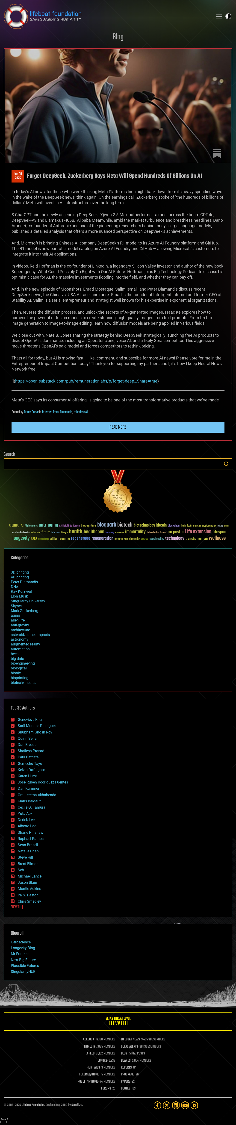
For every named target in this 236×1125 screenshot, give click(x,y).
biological (19, 668)
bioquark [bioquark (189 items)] (106, 525)
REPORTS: (127, 1068)
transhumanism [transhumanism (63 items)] (197, 538)
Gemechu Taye (30, 763)
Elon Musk (19, 596)
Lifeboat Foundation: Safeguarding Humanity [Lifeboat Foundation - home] (106, 16)
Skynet (16, 606)
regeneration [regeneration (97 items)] (102, 538)
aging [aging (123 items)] (14, 525)
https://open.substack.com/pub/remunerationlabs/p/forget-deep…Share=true (86, 381)
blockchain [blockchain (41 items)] (174, 526)
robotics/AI (81, 412)
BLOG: (124, 1054)
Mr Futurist (20, 954)
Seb (21, 870)
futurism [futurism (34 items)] (55, 532)
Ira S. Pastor (28, 895)
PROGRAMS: (128, 1075)
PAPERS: (126, 1082)
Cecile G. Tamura (31, 807)
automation (20, 649)
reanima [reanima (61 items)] (64, 538)
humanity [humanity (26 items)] (110, 532)
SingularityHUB (23, 971)
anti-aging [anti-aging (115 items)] (48, 525)
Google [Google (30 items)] (64, 532)
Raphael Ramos (31, 838)
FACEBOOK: (88, 1040)
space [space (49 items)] (144, 539)
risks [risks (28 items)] (126, 539)
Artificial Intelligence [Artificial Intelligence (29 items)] (69, 525)
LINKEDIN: (90, 1047)
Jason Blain (27, 882)
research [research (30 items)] (119, 539)
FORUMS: (106, 1089)
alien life (18, 620)
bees (14, 654)
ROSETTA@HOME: (88, 1082)
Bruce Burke (31, 412)
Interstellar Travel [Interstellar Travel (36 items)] (156, 532)
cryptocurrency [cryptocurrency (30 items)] (209, 525)
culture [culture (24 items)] (220, 526)
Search (226, 463)
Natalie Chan (28, 851)
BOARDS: (126, 1061)
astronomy (19, 639)
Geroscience (21, 942)
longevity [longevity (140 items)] (21, 538)
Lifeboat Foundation (33, 1105)
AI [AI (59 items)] (22, 526)
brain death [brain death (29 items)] (186, 525)
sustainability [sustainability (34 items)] (157, 539)
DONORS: (102, 1061)
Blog (118, 37)
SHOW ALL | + (18, 907)
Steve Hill (25, 857)
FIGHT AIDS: (93, 1068)
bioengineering (23, 663)
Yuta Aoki (25, 813)
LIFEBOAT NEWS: (131, 1040)
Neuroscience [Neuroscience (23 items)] (43, 539)
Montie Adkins (29, 888)
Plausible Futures (25, 965)
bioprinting (19, 678)
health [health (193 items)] (76, 531)
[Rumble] (194, 1105)
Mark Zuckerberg (24, 611)
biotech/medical (24, 682)
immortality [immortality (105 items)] (135, 532)
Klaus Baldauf (29, 801)
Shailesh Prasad (31, 751)
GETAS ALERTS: (130, 1047)
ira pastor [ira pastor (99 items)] (176, 532)
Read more (118, 427)
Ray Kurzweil (21, 591)
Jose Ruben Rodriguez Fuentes (43, 782)
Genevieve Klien (30, 719)
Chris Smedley (29, 901)
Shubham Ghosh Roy (35, 732)
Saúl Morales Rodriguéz (37, 726)
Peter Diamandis (62, 412)
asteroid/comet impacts (30, 635)
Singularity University (28, 601)
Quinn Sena (27, 738)
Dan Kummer (28, 788)
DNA (14, 587)
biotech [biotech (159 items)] (125, 525)
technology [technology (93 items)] (174, 538)
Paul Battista (28, 757)
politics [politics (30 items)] (53, 539)
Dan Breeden (28, 744)
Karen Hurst (27, 776)
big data (17, 659)
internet (47, 412)
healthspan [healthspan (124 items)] (94, 532)
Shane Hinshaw (30, 832)
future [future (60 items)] (45, 532)
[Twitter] (166, 1105)
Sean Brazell (28, 845)
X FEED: (90, 1054)
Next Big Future (23, 960)
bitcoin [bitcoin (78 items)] (161, 525)
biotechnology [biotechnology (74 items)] (144, 525)
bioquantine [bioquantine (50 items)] (88, 525)
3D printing (20, 572)
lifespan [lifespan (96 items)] (219, 532)
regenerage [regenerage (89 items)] (80, 538)
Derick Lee (26, 820)
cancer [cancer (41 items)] (197, 526)
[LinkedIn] (176, 1105)
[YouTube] (185, 1105)
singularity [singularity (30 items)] (134, 539)
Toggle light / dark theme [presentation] (228, 16)
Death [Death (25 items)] (226, 526)
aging (15, 615)
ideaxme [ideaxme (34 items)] (119, 532)
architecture (20, 630)
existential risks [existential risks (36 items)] (21, 532)
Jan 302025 (18, 176)
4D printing (20, 577)
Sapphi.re (76, 1105)
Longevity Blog (23, 948)
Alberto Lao (27, 826)
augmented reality (25, 644)
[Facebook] (157, 1105)
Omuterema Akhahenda (37, 795)
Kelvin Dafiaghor (31, 770)
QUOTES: (126, 1089)
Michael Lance (29, 876)
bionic (16, 673)
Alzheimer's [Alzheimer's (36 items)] (31, 526)
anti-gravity (20, 625)
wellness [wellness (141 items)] (217, 538)
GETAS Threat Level (118, 1022)
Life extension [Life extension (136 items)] (198, 532)
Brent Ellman (28, 864)
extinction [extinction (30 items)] (35, 532)
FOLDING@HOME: (89, 1075)
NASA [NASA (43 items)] (34, 539)
